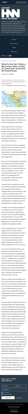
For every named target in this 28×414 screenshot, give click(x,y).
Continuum (6, 392)
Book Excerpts (14, 43)
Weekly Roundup (8, 394)
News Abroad (4, 61)
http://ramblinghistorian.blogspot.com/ (16, 85)
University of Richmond (21, 2)
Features (14, 39)
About (14, 47)
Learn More (19, 397)
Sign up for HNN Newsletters (14, 406)
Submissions (14, 51)
